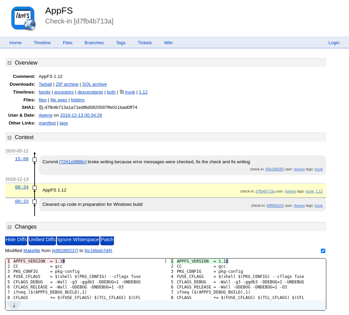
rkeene (46, 115)
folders (77, 99)
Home (15, 42)
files (43, 99)
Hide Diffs (16, 239)
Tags (120, 42)
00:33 (21, 201)
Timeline (42, 42)
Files (67, 42)
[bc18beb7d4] (98, 250)
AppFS (59, 10)
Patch (107, 239)
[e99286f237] (65, 250)
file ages (59, 99)
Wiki (168, 42)
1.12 (143, 92)
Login (334, 42)
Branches (94, 42)
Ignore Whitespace (78, 239)
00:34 (21, 187)
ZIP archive (67, 84)
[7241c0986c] (72, 161)
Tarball (45, 84)
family (45, 92)
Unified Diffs (42, 239)
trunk (130, 92)
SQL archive (94, 84)
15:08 (21, 159)
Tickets (145, 42)
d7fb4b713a (265, 191)
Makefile (31, 250)
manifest (47, 123)
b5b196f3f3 (275, 169)
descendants (90, 92)
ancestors (64, 92)
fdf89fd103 (275, 205)
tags (63, 123)
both (111, 92)
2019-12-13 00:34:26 (81, 115)
